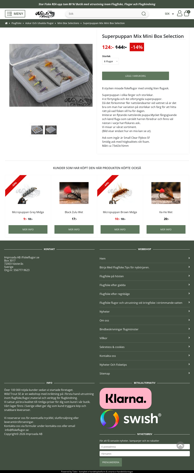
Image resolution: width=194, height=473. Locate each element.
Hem (145, 258)
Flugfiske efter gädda (145, 285)
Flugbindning (146, 4)
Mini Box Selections (68, 23)
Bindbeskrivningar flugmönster (145, 329)
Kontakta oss (145, 356)
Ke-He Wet (166, 212)
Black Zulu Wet (74, 212)
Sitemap (145, 373)
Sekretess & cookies (145, 347)
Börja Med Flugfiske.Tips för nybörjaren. (145, 267)
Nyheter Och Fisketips (145, 365)
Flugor (128, 4)
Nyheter (145, 311)
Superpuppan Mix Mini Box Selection (104, 23)
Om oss (145, 320)
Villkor (145, 338)
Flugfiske (117, 4)
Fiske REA (50, 4)
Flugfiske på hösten (145, 276)
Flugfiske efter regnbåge (145, 294)
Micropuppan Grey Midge (28, 212)
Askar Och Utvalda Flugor (39, 23)
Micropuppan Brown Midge (120, 212)
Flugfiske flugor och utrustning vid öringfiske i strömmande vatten (145, 303)
